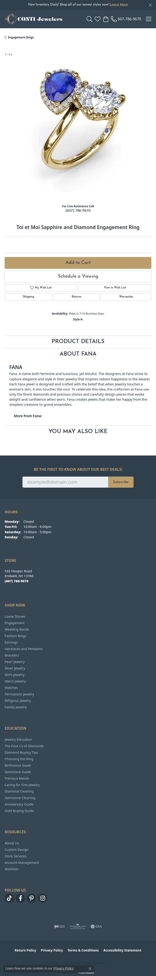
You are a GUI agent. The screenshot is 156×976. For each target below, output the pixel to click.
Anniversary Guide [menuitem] (19, 804)
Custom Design (16, 849)
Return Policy (25, 950)
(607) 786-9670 (78, 211)
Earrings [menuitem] (11, 642)
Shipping (28, 296)
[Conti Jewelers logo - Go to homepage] (33, 19)
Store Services (15, 856)
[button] (89, 19)
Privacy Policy (52, 950)
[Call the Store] (16, 581)
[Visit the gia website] (96, 926)
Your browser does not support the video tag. (81, 122)
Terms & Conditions (83, 950)
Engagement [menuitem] (15, 623)
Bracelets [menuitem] (12, 655)
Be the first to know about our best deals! (78, 469)
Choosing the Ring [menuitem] (19, 759)
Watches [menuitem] (11, 687)
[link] (126, 19)
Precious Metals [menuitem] (17, 778)
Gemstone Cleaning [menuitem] (20, 798)
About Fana (78, 354)
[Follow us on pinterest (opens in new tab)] (31, 898)
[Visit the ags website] (77, 926)
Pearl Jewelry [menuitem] (15, 662)
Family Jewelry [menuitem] (16, 707)
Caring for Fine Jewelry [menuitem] (22, 785)
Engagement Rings (21, 37)
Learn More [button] (118, 4)
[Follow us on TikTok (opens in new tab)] (9, 898)
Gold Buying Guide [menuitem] (19, 811)
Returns (76, 296)
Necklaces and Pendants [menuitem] (24, 649)
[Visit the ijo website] (59, 926)
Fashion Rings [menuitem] (15, 636)
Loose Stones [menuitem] (15, 616)
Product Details (78, 341)
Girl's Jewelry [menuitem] (14, 674)
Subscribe (121, 482)
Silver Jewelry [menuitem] (15, 668)
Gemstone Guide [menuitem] (18, 772)
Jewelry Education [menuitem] (18, 739)
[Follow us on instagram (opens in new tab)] (42, 898)
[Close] (150, 5)
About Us (12, 843)
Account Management (22, 862)
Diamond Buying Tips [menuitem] (21, 752)
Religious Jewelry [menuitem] (18, 700)
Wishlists (11, 869)
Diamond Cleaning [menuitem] (19, 791)
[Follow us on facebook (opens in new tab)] (20, 898)
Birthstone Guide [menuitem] (18, 765)
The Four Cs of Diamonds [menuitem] (24, 746)
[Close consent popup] (90, 968)
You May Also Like (78, 431)
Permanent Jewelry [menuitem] (19, 694)
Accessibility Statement (122, 950)
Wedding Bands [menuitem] (17, 629)
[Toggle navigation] (149, 19)
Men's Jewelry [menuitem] (15, 681)
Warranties (126, 296)
